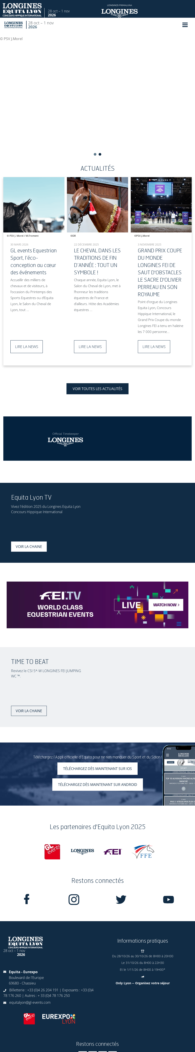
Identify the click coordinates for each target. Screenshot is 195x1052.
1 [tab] (95, 154)
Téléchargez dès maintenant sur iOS (97, 768)
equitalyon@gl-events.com (30, 1002)
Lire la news (26, 346)
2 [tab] (100, 154)
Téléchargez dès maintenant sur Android (97, 784)
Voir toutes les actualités (97, 388)
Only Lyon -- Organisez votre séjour (143, 983)
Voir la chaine (29, 546)
